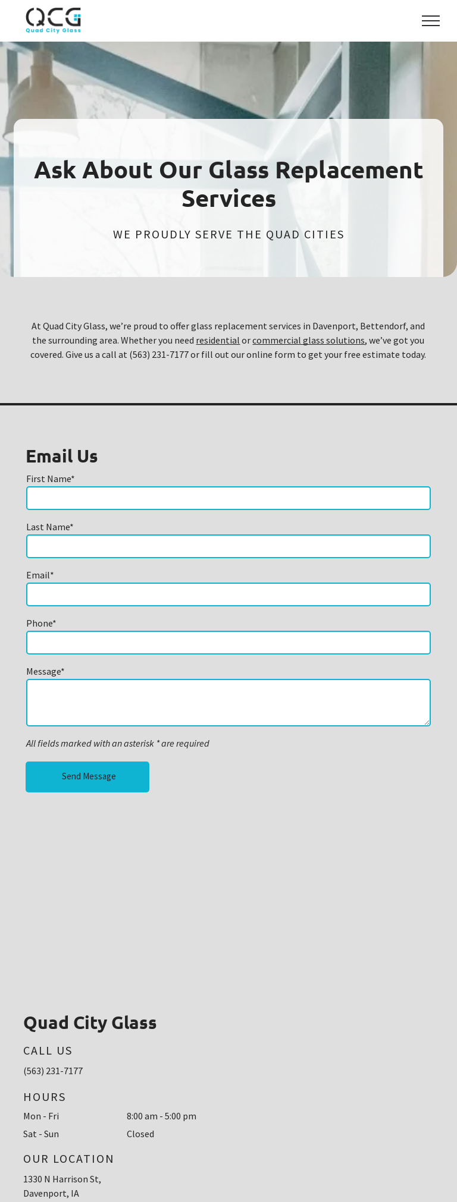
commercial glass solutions (308, 340)
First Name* (50, 478)
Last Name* (50, 527)
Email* (40, 575)
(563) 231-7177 (53, 1071)
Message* (45, 671)
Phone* (41, 623)
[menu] (430, 20)
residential (218, 340)
